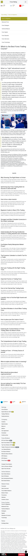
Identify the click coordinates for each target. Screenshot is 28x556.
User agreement (5, 430)
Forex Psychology (6, 42)
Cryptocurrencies (5, 416)
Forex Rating (13, 2)
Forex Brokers (5, 409)
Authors (3, 428)
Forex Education (5, 35)
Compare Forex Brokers (7, 464)
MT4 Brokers (4, 458)
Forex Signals (5, 32)
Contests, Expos (5, 499)
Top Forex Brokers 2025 (8, 445)
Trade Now (21, 554)
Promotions (4, 495)
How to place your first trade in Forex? (12, 319)
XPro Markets (5, 137)
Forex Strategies (5, 25)
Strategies (4, 511)
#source (2, 167)
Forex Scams (6, 460)
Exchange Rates (5, 523)
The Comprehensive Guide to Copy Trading (13, 341)
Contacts (3, 421)
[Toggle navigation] (25, 2)
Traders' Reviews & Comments (10, 447)
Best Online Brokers (6, 474)
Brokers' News (5, 492)
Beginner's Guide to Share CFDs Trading (12, 210)
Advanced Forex (5, 22)
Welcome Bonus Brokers (7, 453)
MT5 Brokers (4, 456)
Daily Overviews (5, 488)
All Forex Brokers (7, 440)
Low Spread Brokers (6, 449)
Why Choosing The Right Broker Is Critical (13, 177)
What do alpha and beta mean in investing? (13, 361)
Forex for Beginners (12, 14)
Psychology (4, 517)
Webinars (4, 497)
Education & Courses (6, 515)
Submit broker (5, 424)
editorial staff (22, 550)
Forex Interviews (5, 38)
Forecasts (4, 486)
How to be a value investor (9, 199)
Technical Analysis (6, 28)
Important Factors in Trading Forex (11, 279)
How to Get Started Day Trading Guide (12, 288)
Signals (3, 513)
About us (3, 426)
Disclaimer (4, 433)
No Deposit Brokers (6, 451)
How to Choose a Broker (7, 466)
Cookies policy (5, 435)
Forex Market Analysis (6, 490)
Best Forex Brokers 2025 (8, 442)
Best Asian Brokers (6, 480)
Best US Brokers (5, 476)
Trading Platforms (5, 414)
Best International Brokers (7, 478)
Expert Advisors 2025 (8, 411)
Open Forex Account (6, 468)
